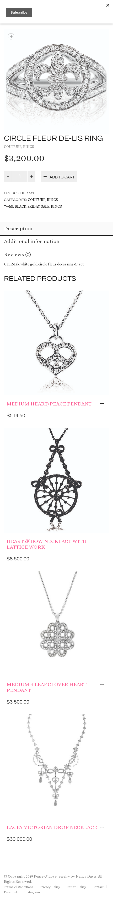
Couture (12, 146)
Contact (98, 887)
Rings (28, 146)
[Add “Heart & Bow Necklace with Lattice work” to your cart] (103, 541)
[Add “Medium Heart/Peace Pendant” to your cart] (103, 404)
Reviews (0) (17, 254)
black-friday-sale (32, 206)
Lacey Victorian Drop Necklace (52, 827)
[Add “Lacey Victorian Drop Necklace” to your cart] (103, 827)
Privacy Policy (50, 887)
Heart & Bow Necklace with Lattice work (47, 544)
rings (56, 206)
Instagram (32, 892)
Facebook (11, 892)
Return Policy (76, 887)
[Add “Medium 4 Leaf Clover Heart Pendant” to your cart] (103, 684)
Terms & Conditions (18, 887)
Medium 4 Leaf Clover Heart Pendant (47, 687)
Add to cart (62, 177)
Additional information (32, 241)
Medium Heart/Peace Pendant (49, 404)
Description (18, 228)
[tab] (56, 229)
